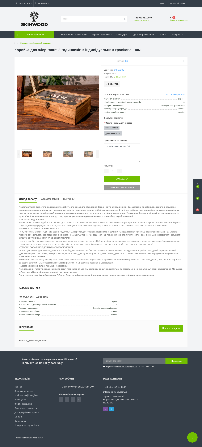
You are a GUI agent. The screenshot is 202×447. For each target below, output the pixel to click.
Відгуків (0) (69, 199)
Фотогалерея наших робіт (74, 35)
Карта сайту (20, 421)
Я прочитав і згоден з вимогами (130, 367)
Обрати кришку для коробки (118, 122)
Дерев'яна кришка (112, 133)
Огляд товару (28, 199)
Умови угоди (20, 399)
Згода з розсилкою (23, 404)
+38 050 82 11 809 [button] (115, 386)
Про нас (18, 387)
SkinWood (119, 70)
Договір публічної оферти (26, 412)
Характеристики (50, 199)
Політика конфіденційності (126, 367)
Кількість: (108, 166)
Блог (163, 35)
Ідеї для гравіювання (144, 35)
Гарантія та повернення (25, 408)
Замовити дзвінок (141, 20)
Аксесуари (122, 35)
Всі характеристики (175, 94)
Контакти (18, 417)
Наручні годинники (101, 35)
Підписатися (176, 361)
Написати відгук (171, 328)
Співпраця (177, 35)
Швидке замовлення (122, 187)
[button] (23, 3)
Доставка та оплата (23, 391)
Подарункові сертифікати (26, 425)
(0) (126, 61)
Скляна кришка (111, 128)
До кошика (122, 179)
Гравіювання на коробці (115, 141)
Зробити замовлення (179, 20)
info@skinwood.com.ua (115, 392)
